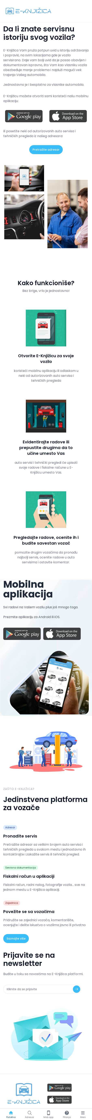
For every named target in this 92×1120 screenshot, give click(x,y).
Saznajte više (16, 938)
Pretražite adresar (46, 150)
